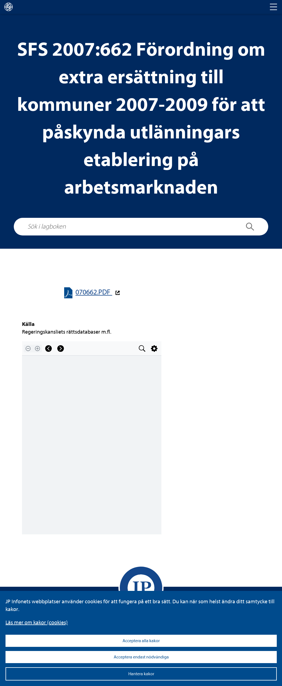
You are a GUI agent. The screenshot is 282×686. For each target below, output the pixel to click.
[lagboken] (8, 7)
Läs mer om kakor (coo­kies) (37, 622)
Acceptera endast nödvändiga (141, 657)
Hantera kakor (141, 673)
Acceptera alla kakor (141, 640)
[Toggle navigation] (273, 7)
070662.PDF (93, 292)
